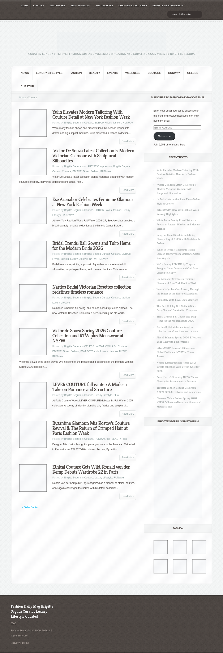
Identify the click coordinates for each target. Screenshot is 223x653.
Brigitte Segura (72, 122)
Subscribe (164, 136)
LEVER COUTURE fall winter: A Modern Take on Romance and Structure (89, 387)
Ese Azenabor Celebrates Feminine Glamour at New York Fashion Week (92, 202)
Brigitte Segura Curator (97, 253)
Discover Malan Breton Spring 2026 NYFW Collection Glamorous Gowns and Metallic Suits (179, 402)
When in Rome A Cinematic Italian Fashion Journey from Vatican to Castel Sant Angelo (178, 254)
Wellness (132, 73)
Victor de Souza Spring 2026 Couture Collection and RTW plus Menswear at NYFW (87, 336)
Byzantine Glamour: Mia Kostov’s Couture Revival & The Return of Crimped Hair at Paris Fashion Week (91, 428)
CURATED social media (133, 5)
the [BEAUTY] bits (117, 438)
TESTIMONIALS (104, 5)
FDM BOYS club (89, 351)
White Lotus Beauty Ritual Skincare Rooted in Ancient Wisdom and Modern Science (179, 224)
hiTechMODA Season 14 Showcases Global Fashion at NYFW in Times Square (176, 352)
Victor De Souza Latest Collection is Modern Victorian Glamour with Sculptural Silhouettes (93, 156)
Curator (27, 86)
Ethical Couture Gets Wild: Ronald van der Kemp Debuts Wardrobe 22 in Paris (91, 469)
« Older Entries (30, 507)
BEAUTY (94, 73)
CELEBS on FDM (94, 346)
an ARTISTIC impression (98, 166)
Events (112, 73)
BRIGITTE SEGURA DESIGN (168, 5)
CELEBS (192, 73)
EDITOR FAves (103, 122)
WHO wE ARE (57, 5)
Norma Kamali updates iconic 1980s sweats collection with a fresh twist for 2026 (178, 367)
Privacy (16, 642)
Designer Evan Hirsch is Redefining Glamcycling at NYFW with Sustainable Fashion (178, 239)
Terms (25, 642)
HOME (24, 5)
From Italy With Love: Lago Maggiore (177, 300)
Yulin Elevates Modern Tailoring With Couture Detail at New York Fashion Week (91, 114)
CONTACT (38, 5)
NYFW (93, 258)
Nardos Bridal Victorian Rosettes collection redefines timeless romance (91, 289)
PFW (116, 395)
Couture (154, 73)
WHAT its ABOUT (80, 5)
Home (22, 97)
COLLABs (110, 346)
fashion (76, 73)
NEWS (25, 73)
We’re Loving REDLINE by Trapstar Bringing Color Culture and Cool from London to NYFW (177, 268)
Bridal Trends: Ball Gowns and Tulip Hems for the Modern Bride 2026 (91, 245)
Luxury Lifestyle (49, 73)
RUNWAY (174, 73)
